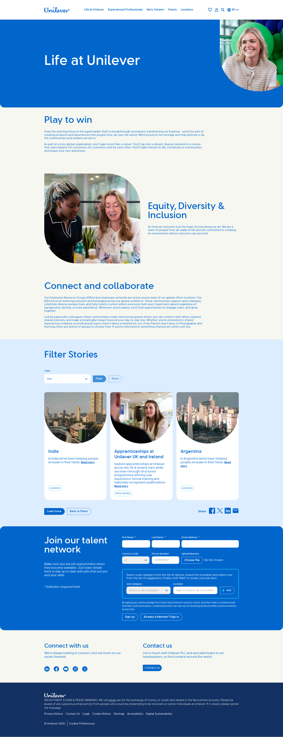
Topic (47, 371)
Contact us (152, 667)
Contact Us (73, 714)
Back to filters (79, 511)
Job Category (134, 584)
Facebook (212, 510)
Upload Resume (190, 554)
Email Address (190, 537)
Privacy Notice (53, 714)
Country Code (130, 554)
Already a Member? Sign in (161, 617)
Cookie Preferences (82, 723)
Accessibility (135, 714)
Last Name (159, 537)
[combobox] (195, 590)
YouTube (66, 669)
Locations (187, 9)
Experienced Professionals (125, 9)
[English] (233, 10)
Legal (86, 714)
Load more (54, 511)
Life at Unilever (94, 9)
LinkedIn (227, 510)
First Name (129, 537)
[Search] (223, 10)
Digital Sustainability (159, 714)
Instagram (75, 669)
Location (178, 584)
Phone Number (160, 554)
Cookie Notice (101, 714)
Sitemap (119, 714)
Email (235, 510)
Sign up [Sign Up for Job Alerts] (130, 617)
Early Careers (155, 9)
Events (172, 9)
